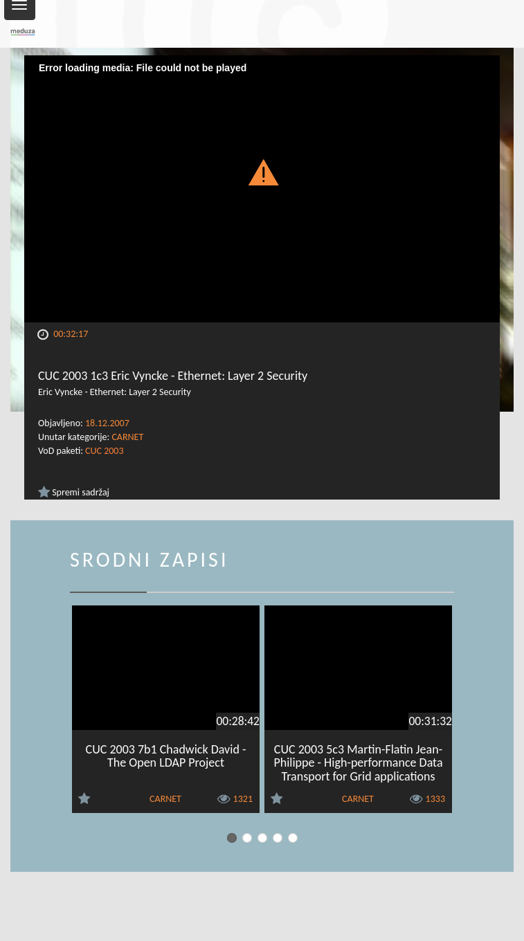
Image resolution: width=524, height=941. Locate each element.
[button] (262, 171)
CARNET (127, 437)
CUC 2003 (104, 451)
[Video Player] (262, 188)
